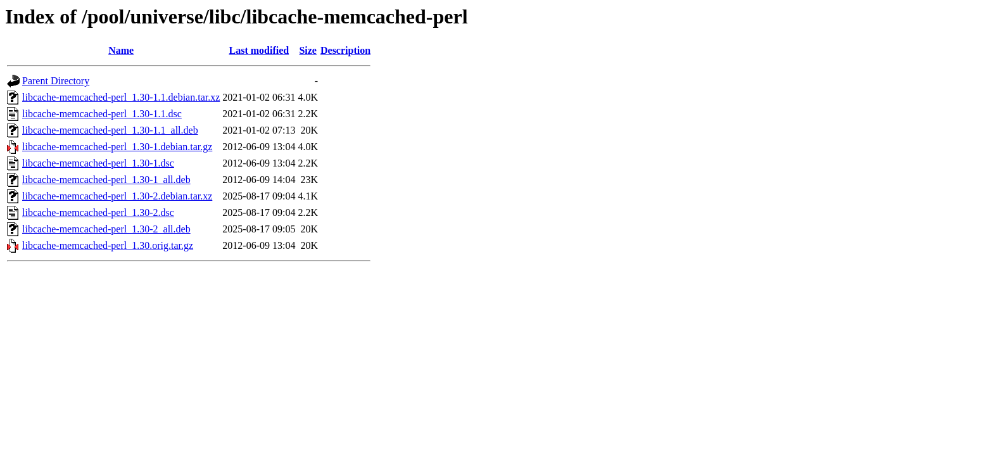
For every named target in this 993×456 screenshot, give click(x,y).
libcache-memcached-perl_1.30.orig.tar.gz (107, 245)
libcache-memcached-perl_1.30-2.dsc (98, 212)
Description (345, 50)
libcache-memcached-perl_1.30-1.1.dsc (102, 113)
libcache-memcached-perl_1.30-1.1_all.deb (110, 130)
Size (308, 50)
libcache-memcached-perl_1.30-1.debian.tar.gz (117, 146)
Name (121, 50)
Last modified (259, 50)
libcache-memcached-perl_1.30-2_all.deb (106, 229)
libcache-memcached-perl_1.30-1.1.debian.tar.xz (121, 97)
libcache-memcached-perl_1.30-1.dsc (98, 163)
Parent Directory (55, 80)
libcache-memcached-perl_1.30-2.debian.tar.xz (117, 196)
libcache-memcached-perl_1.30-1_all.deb (106, 179)
